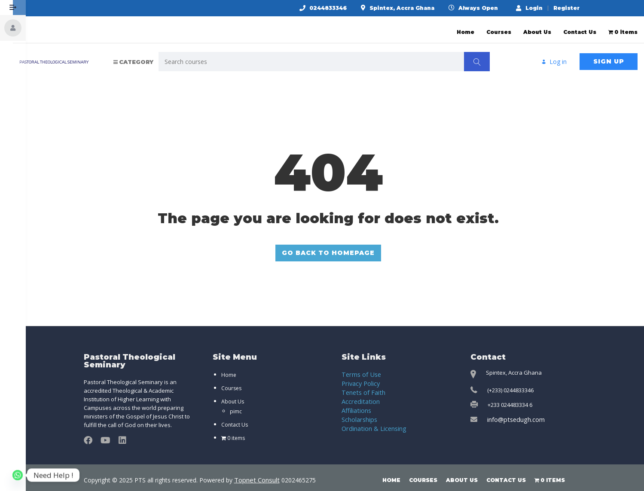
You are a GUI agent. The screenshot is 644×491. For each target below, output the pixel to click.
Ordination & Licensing (371, 419)
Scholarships (358, 411)
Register (573, 8)
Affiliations (355, 402)
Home (465, 27)
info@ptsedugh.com (513, 413)
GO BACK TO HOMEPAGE (335, 247)
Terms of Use (359, 368)
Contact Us (579, 27)
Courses (498, 27)
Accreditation (358, 393)
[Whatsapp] (17, 475)
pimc (236, 405)
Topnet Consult (255, 473)
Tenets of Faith (361, 385)
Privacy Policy (359, 376)
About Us (537, 27)
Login (536, 8)
